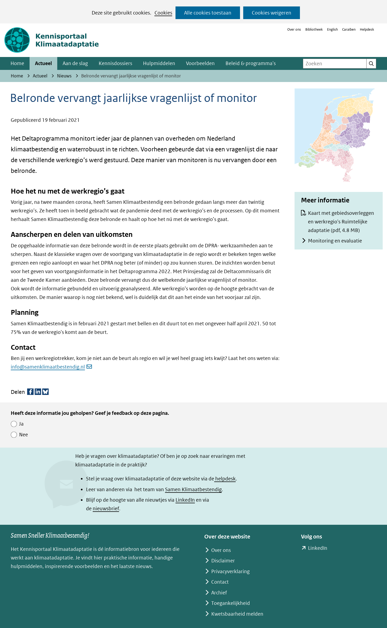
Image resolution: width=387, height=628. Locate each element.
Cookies (163, 13)
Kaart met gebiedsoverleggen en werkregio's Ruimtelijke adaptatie (341, 221)
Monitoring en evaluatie (335, 241)
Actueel (43, 63)
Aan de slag (75, 63)
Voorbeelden (200, 63)
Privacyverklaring (230, 571)
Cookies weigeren (271, 13)
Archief (219, 593)
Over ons (294, 29)
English (332, 29)
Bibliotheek (314, 29)
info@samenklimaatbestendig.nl (51, 367)
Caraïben (349, 29)
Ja (21, 424)
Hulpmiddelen (159, 63)
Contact (220, 582)
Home (17, 63)
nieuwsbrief (106, 508)
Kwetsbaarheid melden (237, 614)
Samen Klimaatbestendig (193, 489)
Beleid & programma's (250, 63)
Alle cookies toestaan (207, 13)
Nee (23, 434)
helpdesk (225, 479)
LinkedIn (185, 500)
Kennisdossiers (115, 63)
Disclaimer (223, 561)
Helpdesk (367, 29)
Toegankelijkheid (230, 603)
